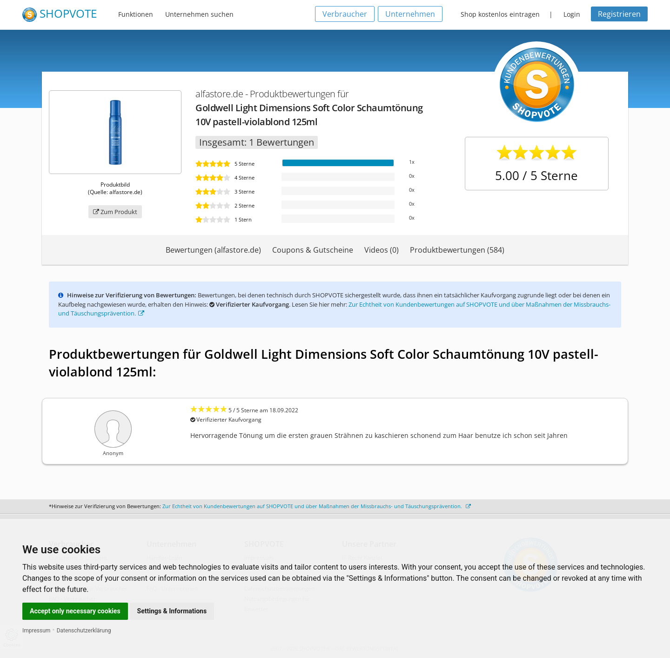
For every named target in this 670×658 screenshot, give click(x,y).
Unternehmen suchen (199, 14)
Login (571, 14)
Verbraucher (344, 14)
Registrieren (619, 14)
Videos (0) (381, 250)
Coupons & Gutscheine (312, 250)
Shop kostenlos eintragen (500, 14)
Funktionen (135, 14)
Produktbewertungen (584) (457, 250)
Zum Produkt (115, 212)
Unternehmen (410, 14)
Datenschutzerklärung (84, 630)
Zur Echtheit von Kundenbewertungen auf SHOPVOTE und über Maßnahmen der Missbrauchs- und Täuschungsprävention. (316, 506)
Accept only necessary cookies (75, 611)
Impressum (36, 630)
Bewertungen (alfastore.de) (213, 250)
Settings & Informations (172, 611)
